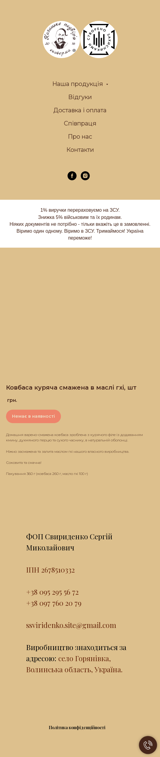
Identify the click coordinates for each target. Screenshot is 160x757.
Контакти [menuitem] (80, 149)
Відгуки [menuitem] (80, 97)
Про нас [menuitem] (80, 136)
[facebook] (72, 178)
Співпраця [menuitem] (80, 123)
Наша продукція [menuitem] (78, 83)
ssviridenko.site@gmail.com (71, 625)
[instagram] (85, 178)
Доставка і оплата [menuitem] (80, 110)
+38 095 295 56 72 (52, 591)
